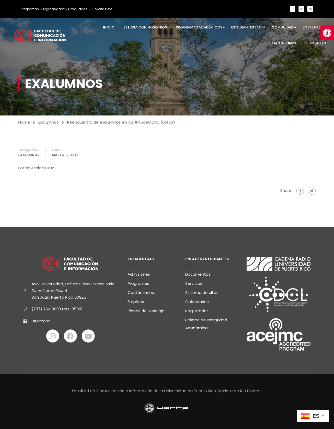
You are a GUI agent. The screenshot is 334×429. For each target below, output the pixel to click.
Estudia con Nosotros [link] (145, 27)
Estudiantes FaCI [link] (247, 27)
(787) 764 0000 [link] (46, 308)
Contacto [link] (316, 42)
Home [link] (24, 122)
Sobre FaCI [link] (312, 27)
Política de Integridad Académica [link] (206, 322)
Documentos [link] (198, 273)
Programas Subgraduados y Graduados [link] (54, 9)
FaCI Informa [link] (284, 42)
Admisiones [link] (139, 273)
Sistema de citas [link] (201, 291)
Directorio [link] (41, 320)
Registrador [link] (196, 309)
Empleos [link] (136, 300)
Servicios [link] (193, 282)
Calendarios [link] (197, 300)
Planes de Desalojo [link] (146, 309)
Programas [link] (138, 282)
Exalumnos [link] (48, 122)
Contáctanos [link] (141, 291)
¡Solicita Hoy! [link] (102, 9)
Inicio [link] (109, 27)
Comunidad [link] (283, 27)
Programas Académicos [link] (199, 27)
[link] (327, 33)
